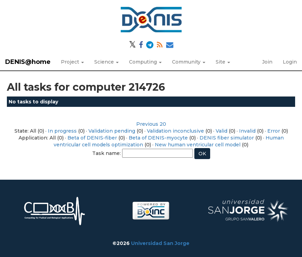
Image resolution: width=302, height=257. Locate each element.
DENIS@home (28, 62)
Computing (145, 62)
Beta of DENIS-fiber (92, 138)
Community (188, 62)
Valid (221, 131)
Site (223, 62)
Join (267, 62)
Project (72, 62)
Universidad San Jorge (160, 243)
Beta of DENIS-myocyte (158, 138)
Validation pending (111, 131)
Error (273, 131)
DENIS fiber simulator (226, 138)
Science (106, 62)
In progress (62, 131)
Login (290, 62)
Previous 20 (151, 124)
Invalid (247, 131)
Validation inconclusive (175, 131)
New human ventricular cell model (197, 145)
